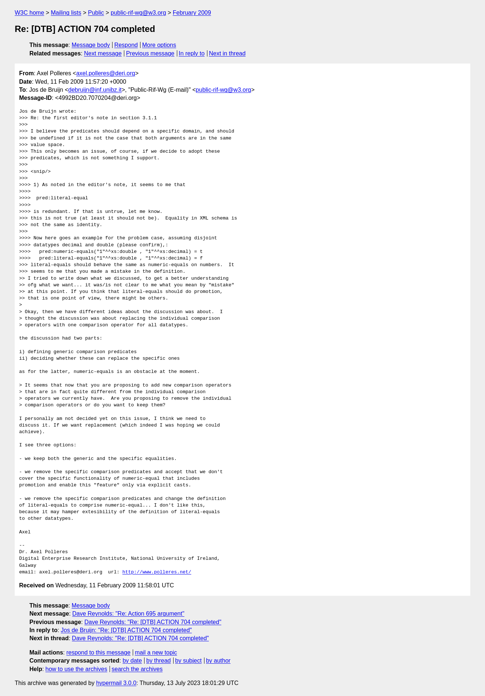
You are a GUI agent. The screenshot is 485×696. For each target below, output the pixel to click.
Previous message (150, 53)
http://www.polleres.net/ (156, 572)
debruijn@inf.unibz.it (95, 90)
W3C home (29, 13)
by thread (158, 660)
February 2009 (192, 13)
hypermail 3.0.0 (116, 683)
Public (96, 13)
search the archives (137, 669)
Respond (126, 45)
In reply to (191, 53)
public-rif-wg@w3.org (138, 13)
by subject (188, 660)
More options (159, 45)
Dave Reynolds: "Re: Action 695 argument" (128, 613)
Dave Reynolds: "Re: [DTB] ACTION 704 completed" (152, 622)
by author (218, 660)
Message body (91, 45)
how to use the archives (76, 669)
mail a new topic (156, 652)
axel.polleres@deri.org (105, 73)
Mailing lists (66, 13)
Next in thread (227, 53)
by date (132, 660)
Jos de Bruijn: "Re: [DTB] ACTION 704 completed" (126, 630)
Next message (103, 53)
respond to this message (98, 652)
